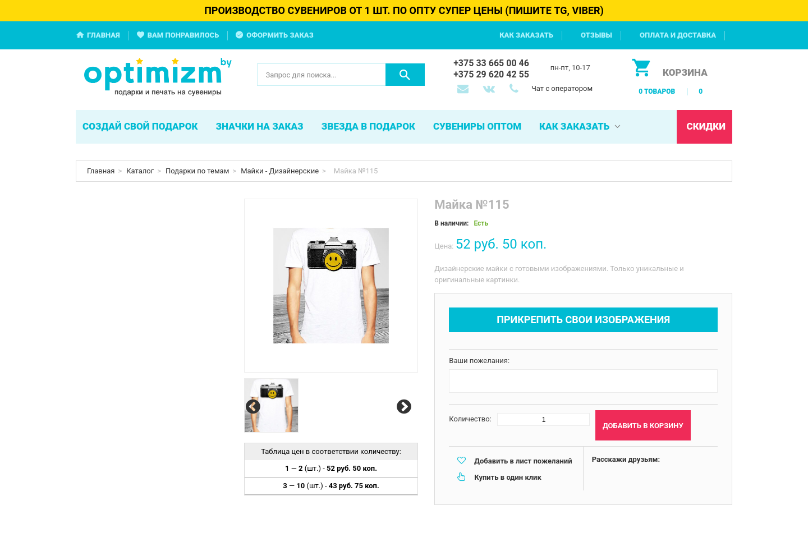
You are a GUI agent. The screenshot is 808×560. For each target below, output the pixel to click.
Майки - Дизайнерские (280, 171)
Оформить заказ (280, 35)
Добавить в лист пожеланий (523, 461)
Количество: (470, 419)
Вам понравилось (183, 35)
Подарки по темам (197, 171)
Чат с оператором (562, 88)
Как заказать (526, 35)
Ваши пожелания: (479, 360)
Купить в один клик (507, 477)
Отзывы (596, 35)
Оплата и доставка (678, 35)
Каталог (140, 171)
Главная (103, 35)
